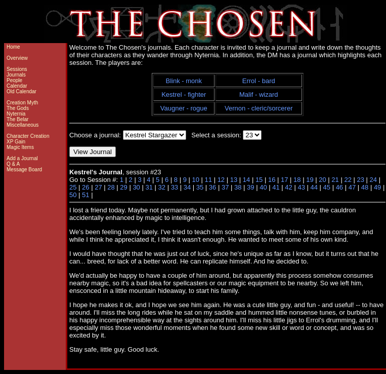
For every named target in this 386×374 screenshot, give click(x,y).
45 (326, 187)
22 (347, 179)
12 (221, 179)
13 (233, 179)
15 (259, 179)
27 (98, 187)
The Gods (18, 108)
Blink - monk (184, 81)
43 (301, 187)
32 (161, 187)
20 (322, 179)
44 (313, 187)
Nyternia (16, 114)
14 (246, 179)
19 (309, 179)
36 (212, 187)
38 (237, 187)
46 (339, 187)
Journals (16, 75)
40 (263, 187)
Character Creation (28, 136)
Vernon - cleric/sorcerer (258, 108)
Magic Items (20, 147)
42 (288, 187)
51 (85, 195)
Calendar (17, 86)
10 (195, 179)
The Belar (17, 119)
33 (174, 187)
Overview (17, 58)
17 (284, 179)
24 (373, 179)
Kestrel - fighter (183, 94)
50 (72, 195)
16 (271, 179)
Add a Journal (22, 158)
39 (250, 187)
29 (123, 187)
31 (148, 187)
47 (352, 187)
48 (364, 187)
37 (225, 187)
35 (199, 187)
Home (13, 47)
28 (110, 187)
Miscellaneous (22, 125)
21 (334, 179)
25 (72, 187)
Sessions (17, 69)
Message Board (24, 169)
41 (275, 187)
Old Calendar (21, 91)
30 (136, 187)
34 (187, 187)
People (14, 80)
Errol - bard (258, 81)
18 (297, 179)
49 (377, 187)
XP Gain (16, 141)
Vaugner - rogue (183, 108)
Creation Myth (22, 102)
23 (360, 179)
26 (85, 187)
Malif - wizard (258, 94)
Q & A (13, 164)
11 (208, 179)
